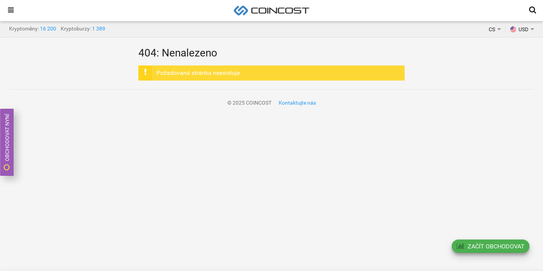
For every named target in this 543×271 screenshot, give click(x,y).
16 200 (48, 29)
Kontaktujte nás (297, 103)
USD (519, 29)
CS (492, 29)
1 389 (98, 29)
